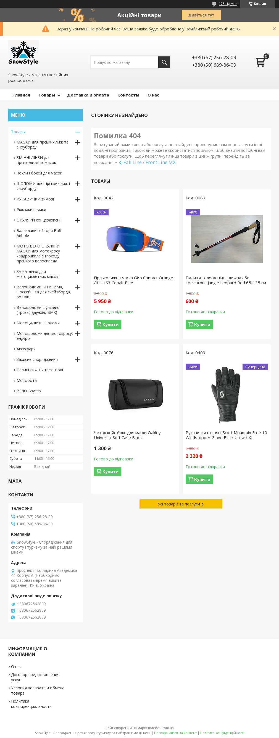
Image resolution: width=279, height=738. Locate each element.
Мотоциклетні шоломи (38, 322)
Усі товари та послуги (179, 504)
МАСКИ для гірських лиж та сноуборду (43, 144)
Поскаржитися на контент (175, 733)
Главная (21, 95)
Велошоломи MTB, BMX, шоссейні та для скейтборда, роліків (44, 291)
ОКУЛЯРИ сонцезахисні (38, 220)
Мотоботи (27, 380)
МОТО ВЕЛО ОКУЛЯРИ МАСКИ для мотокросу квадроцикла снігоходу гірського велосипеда (38, 253)
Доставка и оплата (88, 95)
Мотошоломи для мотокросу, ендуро (45, 336)
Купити (110, 324)
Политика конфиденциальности (31, 703)
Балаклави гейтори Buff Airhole (39, 233)
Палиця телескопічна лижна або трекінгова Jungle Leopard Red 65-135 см (226, 280)
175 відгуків (228, 3)
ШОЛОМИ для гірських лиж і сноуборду (43, 186)
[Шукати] (164, 62)
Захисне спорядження (37, 359)
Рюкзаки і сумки (31, 209)
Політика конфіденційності (222, 733)
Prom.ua (167, 728)
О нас (153, 95)
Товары (46, 95)
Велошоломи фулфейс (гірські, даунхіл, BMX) (38, 310)
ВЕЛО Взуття (29, 390)
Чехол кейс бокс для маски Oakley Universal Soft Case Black (127, 435)
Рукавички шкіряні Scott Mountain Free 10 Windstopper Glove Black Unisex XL (226, 435)
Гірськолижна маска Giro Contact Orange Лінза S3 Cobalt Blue (133, 280)
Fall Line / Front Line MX (149, 162)
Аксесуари (26, 348)
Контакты (128, 95)
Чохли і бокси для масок (39, 173)
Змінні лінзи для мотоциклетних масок (37, 274)
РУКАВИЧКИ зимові (35, 199)
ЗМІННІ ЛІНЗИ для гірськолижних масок (36, 160)
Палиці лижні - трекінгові (40, 369)
